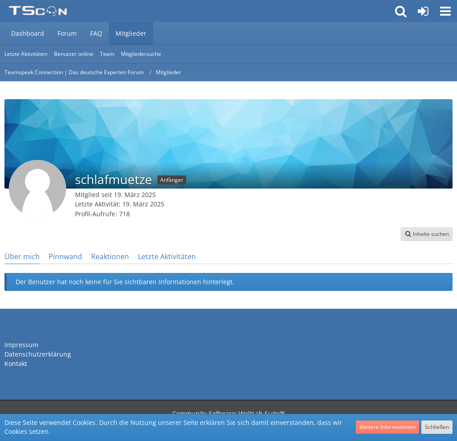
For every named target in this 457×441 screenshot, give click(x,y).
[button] (445, 11)
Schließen (437, 427)
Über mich (22, 256)
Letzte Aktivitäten (167, 256)
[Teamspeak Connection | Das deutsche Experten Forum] (38, 11)
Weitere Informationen (387, 427)
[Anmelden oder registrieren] (423, 11)
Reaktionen (110, 256)
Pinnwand (65, 256)
